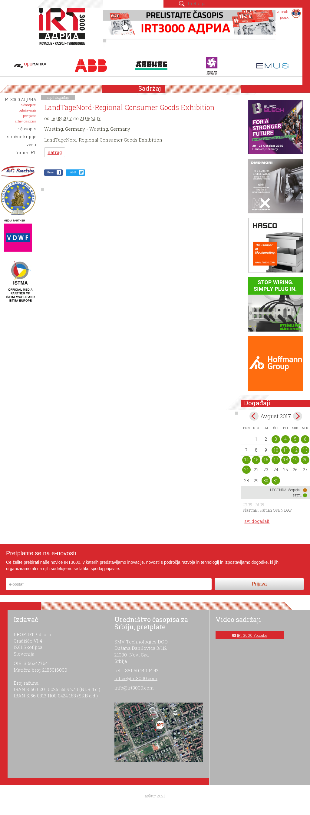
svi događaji (256, 521)
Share (50, 172)
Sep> (297, 416)
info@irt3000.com (134, 688)
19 (295, 459)
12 (295, 450)
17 (275, 459)
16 (265, 459)
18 (285, 459)
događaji (62, 97)
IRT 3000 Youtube (252, 635)
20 (305, 459)
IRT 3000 (63, 29)
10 (275, 450)
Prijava (259, 583)
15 (256, 459)
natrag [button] (55, 152)
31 (275, 480)
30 (265, 480)
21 (246, 469)
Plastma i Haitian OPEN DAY (267, 510)
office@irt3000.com (135, 678)
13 (305, 450)
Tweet (72, 172)
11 (285, 450)
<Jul (254, 416)
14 (246, 459)
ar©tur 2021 (155, 796)
